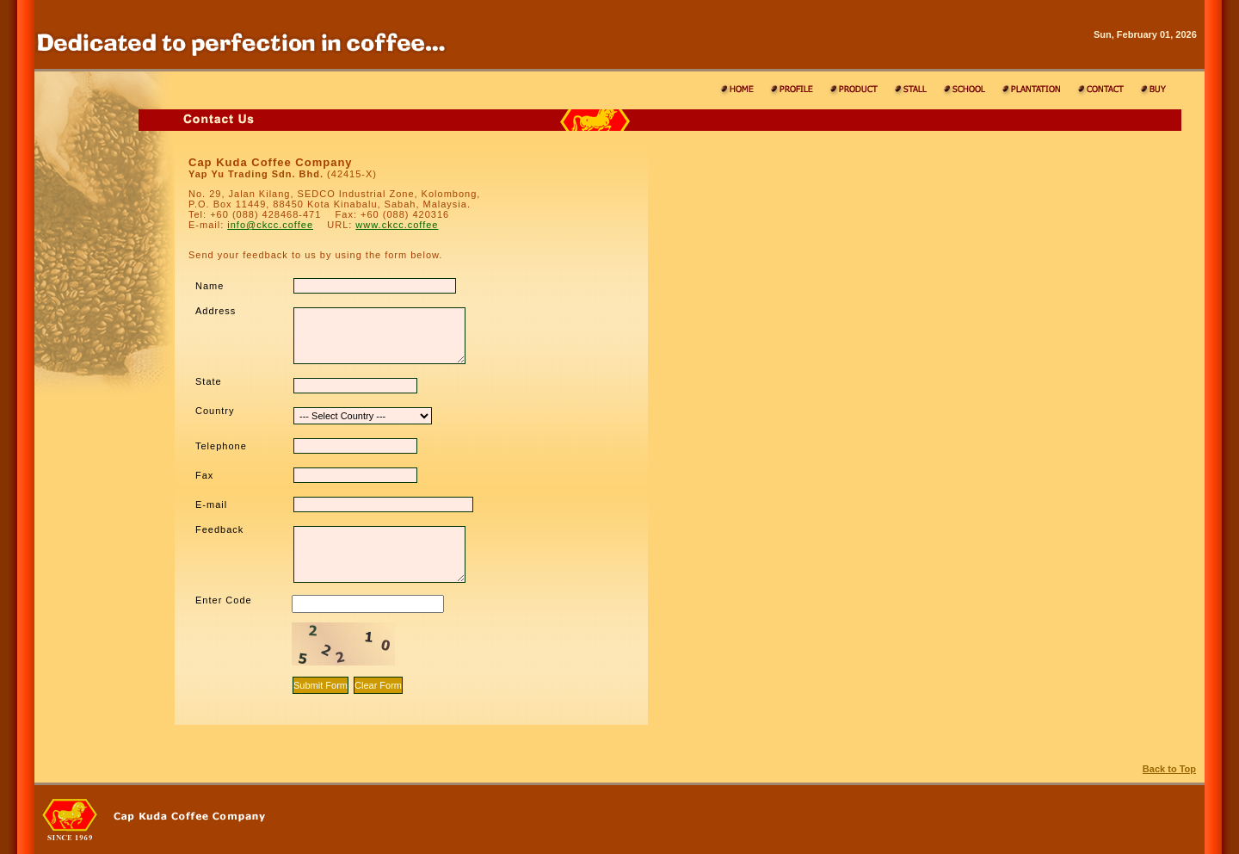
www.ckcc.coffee (396, 225)
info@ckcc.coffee (270, 225)
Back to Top (1169, 769)
